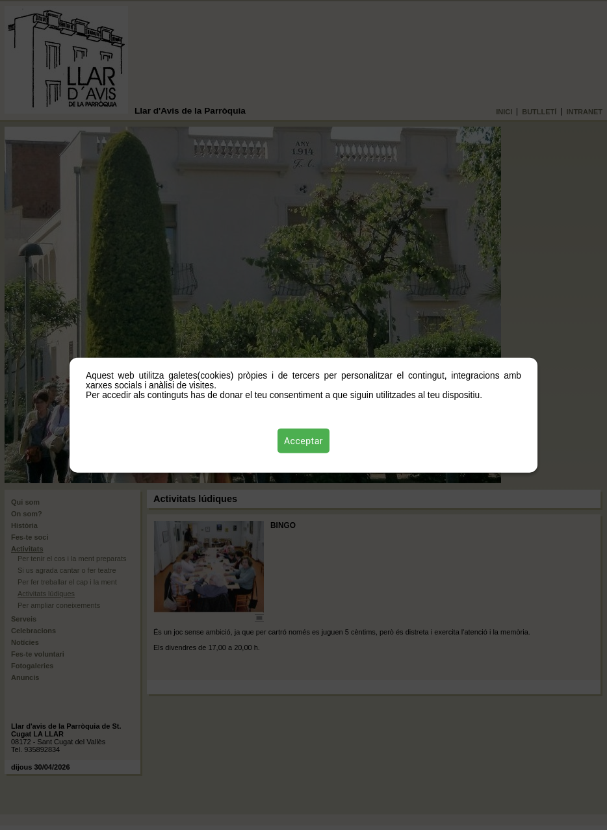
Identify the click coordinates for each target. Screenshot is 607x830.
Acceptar (303, 440)
